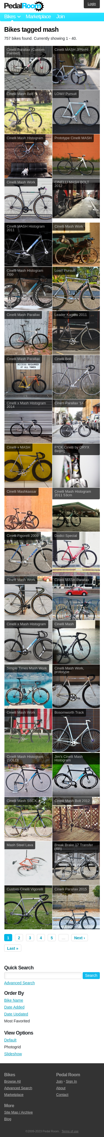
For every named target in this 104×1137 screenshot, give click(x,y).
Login (92, 4)
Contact (62, 1095)
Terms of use (70, 1131)
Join (60, 16)
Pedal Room (24, 6)
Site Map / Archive (18, 1112)
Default (10, 1040)
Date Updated (16, 1014)
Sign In (71, 1081)
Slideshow (13, 1054)
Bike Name (13, 1000)
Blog (7, 1119)
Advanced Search (19, 983)
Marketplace (38, 16)
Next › (79, 938)
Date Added (14, 1007)
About (60, 1088)
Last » (12, 948)
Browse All (12, 1081)
